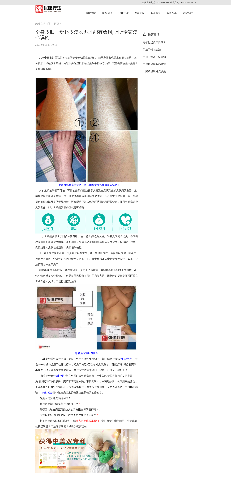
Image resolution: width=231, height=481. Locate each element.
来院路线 (188, 13)
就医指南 (172, 13)
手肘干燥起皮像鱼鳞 (154, 56)
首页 (56, 23)
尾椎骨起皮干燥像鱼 (154, 42)
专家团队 (139, 13)
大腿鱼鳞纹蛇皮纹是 (154, 71)
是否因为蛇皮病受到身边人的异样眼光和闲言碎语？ (69, 409)
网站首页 (91, 13)
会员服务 (155, 13)
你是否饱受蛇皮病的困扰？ (55, 398)
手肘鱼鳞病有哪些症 (154, 64)
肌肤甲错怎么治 (152, 49)
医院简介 (107, 13)
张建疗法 (123, 13)
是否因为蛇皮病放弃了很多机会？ (59, 404)
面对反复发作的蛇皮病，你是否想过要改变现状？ (68, 415)
